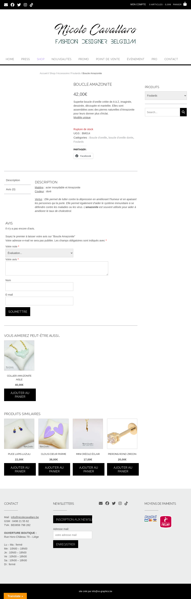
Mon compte (138, 4)
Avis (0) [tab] (10, 189)
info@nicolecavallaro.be (25, 517)
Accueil (44, 73)
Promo (84, 59)
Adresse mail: (61, 528)
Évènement (136, 59)
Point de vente (108, 59)
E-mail (9, 294)
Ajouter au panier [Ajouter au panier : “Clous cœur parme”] (54, 469)
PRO (154, 59)
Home (10, 59)
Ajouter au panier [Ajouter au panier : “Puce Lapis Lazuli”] (20, 469)
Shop (41, 59)
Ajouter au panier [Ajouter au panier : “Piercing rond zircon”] (123, 469)
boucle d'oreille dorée (121, 137)
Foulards (76, 73)
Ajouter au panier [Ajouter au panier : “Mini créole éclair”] (88, 469)
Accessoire (63, 73)
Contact (171, 59)
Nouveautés (61, 59)
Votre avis (12, 259)
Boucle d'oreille (98, 137)
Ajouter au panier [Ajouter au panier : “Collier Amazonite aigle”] (20, 394)
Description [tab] (13, 180)
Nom (8, 280)
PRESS (25, 59)
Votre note (12, 246)
